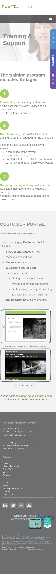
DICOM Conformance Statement (33, 549)
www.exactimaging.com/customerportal (21, 233)
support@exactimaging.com (35, 395)
